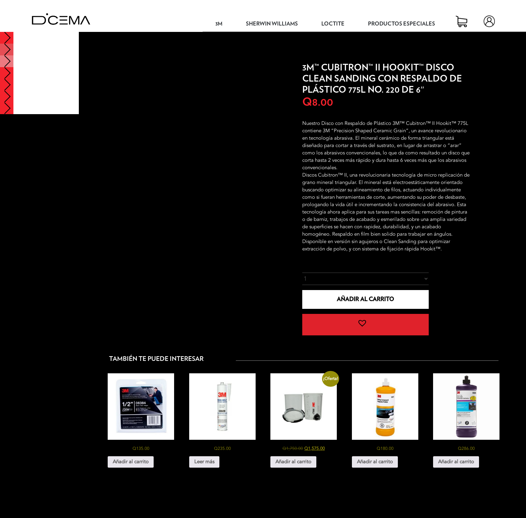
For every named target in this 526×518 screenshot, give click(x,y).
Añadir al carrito (365, 299)
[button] (365, 324)
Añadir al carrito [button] (131, 461)
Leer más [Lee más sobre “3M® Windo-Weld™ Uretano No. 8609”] (204, 461)
